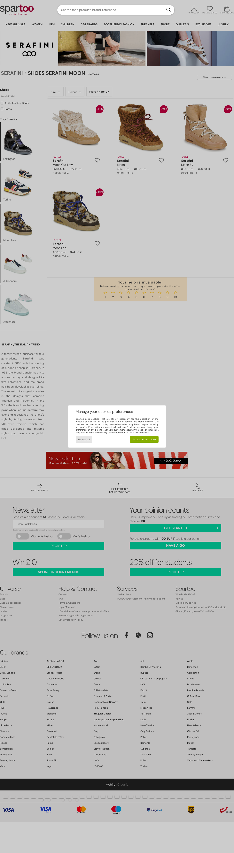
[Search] (168, 10)
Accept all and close (144, 439)
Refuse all (84, 439)
